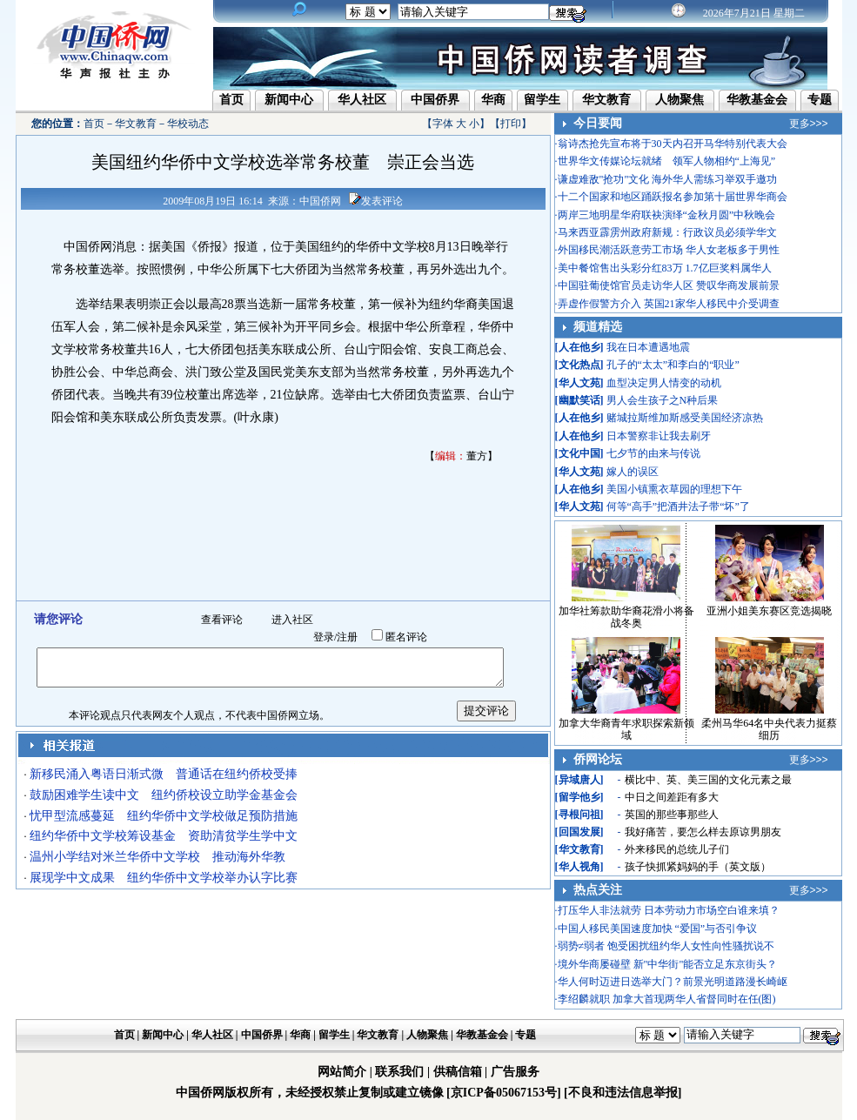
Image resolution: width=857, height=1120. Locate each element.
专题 (819, 99)
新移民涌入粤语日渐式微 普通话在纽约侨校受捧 (164, 774)
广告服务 (515, 1071)
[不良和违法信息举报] (622, 1092)
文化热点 (579, 365)
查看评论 (222, 620)
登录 (323, 637)
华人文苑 (579, 383)
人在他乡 (579, 347)
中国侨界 (435, 99)
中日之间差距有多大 (672, 797)
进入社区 (292, 620)
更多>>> (808, 123)
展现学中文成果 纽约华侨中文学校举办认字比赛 (164, 877)
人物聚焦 (679, 99)
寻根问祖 (579, 814)
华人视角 (579, 867)
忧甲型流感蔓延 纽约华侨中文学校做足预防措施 (164, 815)
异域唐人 (579, 780)
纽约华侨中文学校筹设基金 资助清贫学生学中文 (164, 835)
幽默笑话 (579, 400)
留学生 (542, 99)
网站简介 (342, 1071)
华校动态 (188, 123)
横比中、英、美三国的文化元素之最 (708, 780)
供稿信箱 (457, 1071)
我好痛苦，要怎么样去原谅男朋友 (703, 832)
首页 (231, 99)
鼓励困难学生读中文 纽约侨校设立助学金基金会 (164, 794)
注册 (347, 637)
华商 (493, 99)
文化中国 (579, 453)
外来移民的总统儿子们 (677, 849)
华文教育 (606, 99)
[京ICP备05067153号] (503, 1092)
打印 (510, 123)
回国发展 (579, 832)
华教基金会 (756, 99)
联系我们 (399, 1071)
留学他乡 (579, 797)
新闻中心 (288, 99)
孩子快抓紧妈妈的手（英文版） (698, 867)
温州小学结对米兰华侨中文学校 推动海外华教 (157, 856)
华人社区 (362, 99)
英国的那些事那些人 (672, 814)
